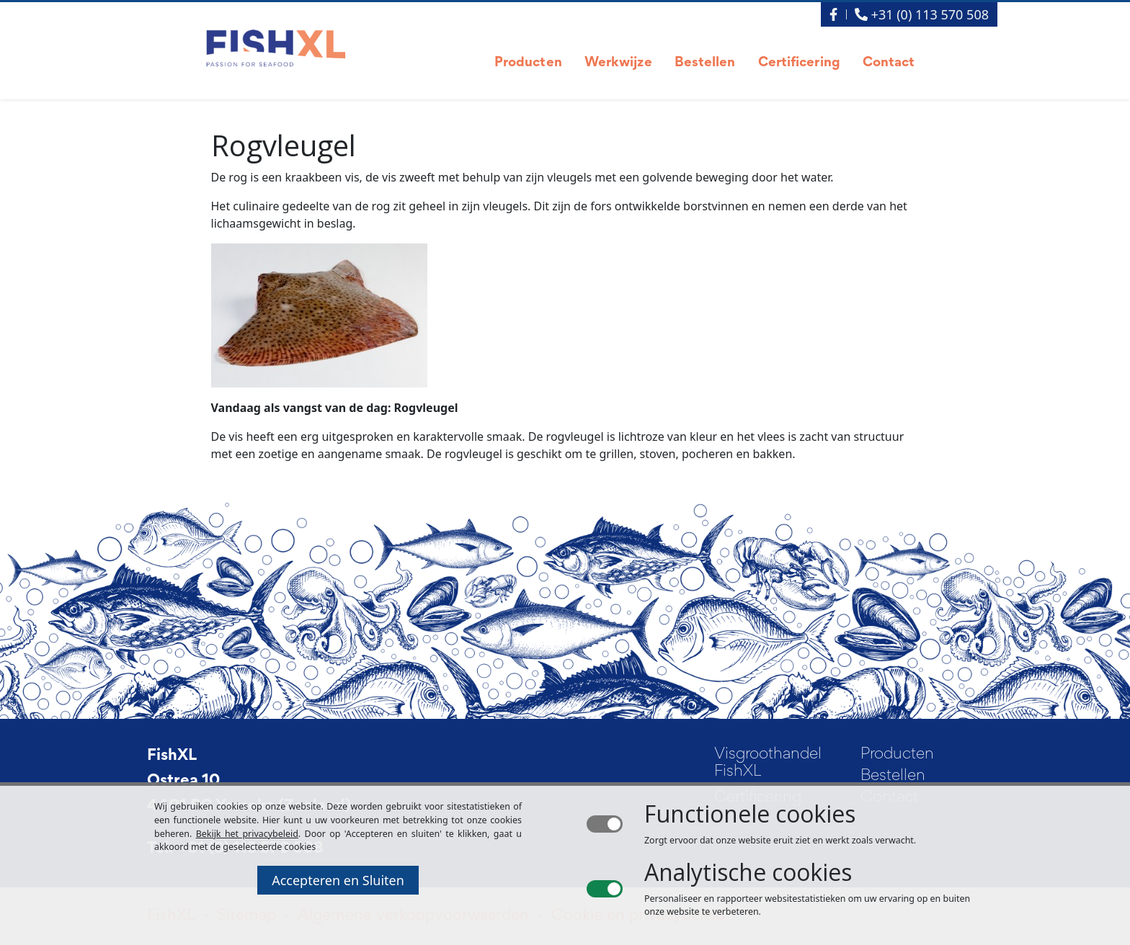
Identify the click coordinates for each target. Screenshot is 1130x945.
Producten (528, 63)
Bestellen (705, 63)
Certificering (799, 63)
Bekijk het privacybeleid (247, 834)
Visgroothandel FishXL (768, 763)
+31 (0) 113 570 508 (922, 14)
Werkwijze (618, 63)
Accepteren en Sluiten (338, 880)
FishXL (172, 756)
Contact (889, 63)
